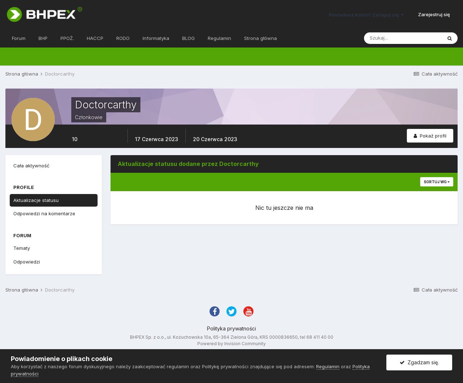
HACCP (95, 38)
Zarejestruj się (434, 14)
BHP (43, 38)
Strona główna (260, 38)
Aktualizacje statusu (36, 200)
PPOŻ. (67, 38)
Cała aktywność (31, 165)
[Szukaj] (403, 38)
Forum (19, 38)
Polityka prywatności (231, 328)
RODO (123, 38)
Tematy (21, 248)
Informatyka (156, 38)
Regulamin (219, 38)
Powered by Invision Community (231, 343)
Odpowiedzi (26, 262)
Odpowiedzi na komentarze (44, 213)
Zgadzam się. (419, 362)
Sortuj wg (437, 182)
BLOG (188, 38)
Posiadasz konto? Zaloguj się (366, 15)
